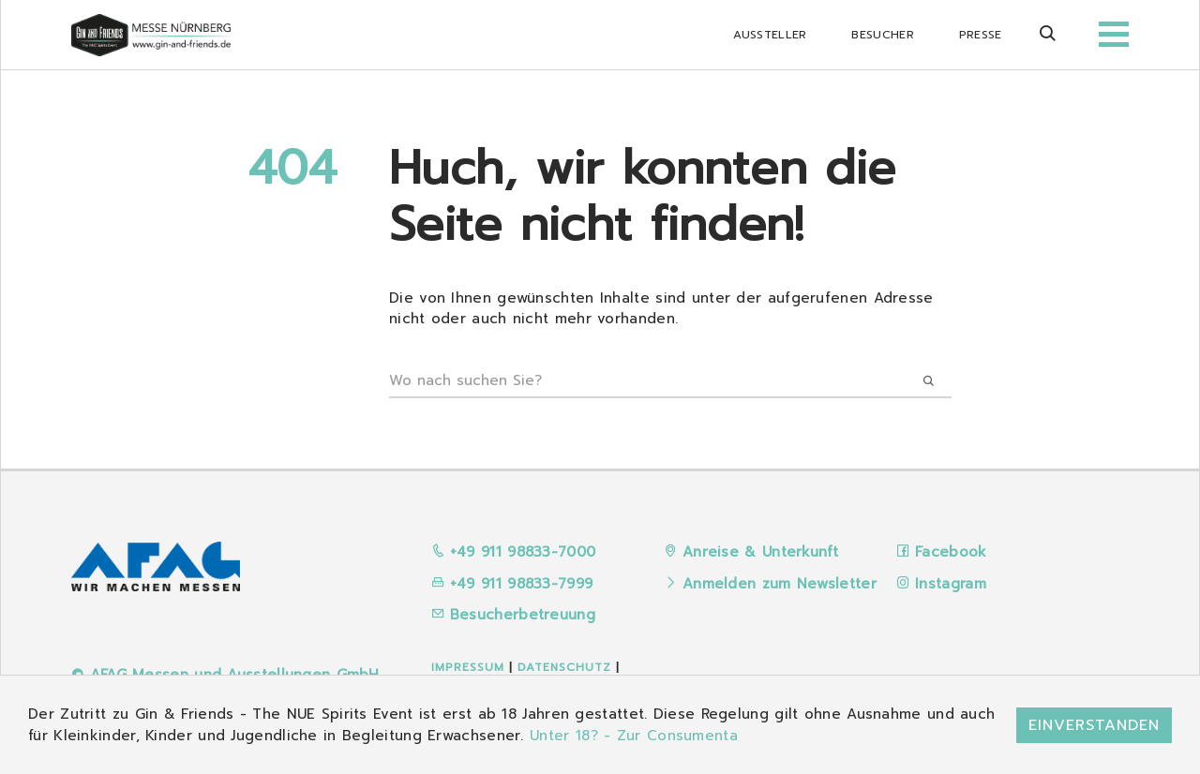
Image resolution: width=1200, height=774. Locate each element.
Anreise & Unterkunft (760, 552)
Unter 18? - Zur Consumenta (634, 735)
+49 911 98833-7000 (513, 552)
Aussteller (769, 34)
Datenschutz (564, 667)
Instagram (950, 583)
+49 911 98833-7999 (512, 583)
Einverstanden (1094, 725)
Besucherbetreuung (513, 614)
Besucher (882, 34)
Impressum (467, 667)
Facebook (950, 552)
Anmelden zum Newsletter (779, 583)
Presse (980, 34)
